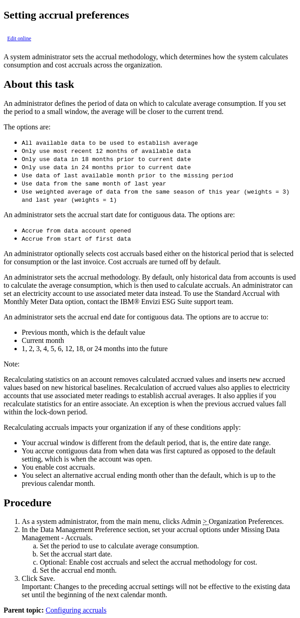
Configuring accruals (76, 610)
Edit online (19, 38)
